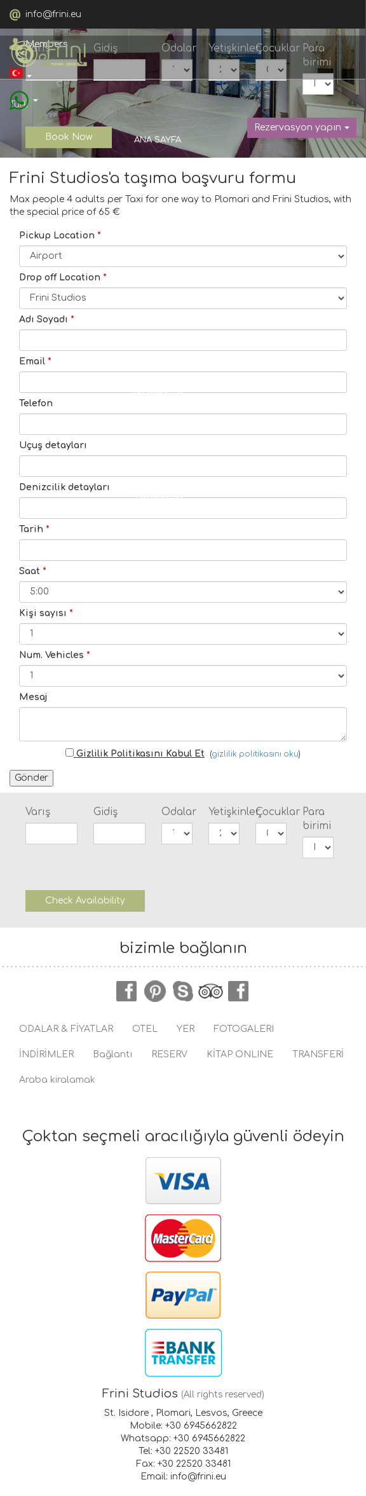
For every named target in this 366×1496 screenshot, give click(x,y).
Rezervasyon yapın (301, 127)
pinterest (155, 991)
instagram (239, 991)
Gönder (31, 778)
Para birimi (316, 819)
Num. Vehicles (54, 655)
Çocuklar (271, 812)
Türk (19, 77)
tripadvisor (211, 991)
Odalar (177, 812)
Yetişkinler (224, 812)
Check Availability (85, 900)
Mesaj (33, 697)
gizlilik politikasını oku (255, 754)
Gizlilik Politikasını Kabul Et (135, 753)
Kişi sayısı (46, 613)
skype (183, 991)
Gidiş (105, 812)
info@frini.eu (53, 14)
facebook (127, 991)
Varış (37, 812)
